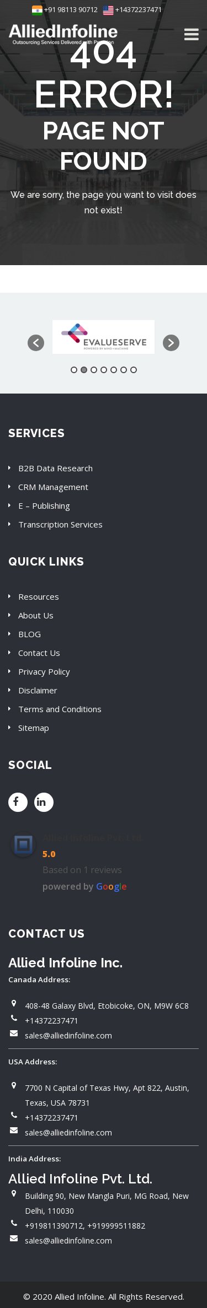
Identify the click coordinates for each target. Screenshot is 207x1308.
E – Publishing (44, 505)
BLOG (29, 633)
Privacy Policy (44, 671)
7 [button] (133, 370)
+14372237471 (132, 9)
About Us (36, 615)
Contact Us (39, 652)
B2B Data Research (55, 467)
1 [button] (74, 370)
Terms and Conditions (60, 708)
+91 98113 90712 (65, 9)
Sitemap (33, 727)
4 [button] (103, 370)
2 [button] (84, 370)
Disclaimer (37, 690)
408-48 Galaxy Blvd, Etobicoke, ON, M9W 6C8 (107, 1005)
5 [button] (113, 370)
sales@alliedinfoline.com (68, 1035)
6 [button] (123, 370)
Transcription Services (60, 524)
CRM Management (53, 486)
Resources (38, 596)
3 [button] (94, 370)
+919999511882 (116, 1225)
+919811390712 (54, 1225)
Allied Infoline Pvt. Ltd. (93, 838)
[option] (103, 337)
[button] (36, 343)
